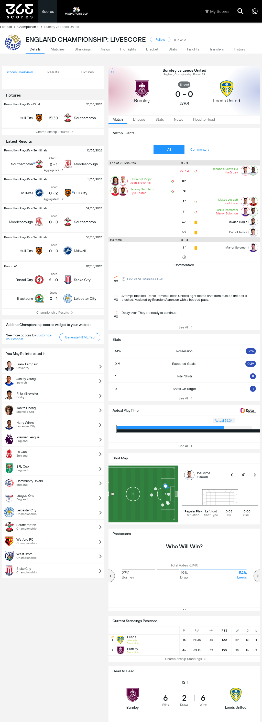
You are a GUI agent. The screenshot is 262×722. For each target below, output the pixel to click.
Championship (30, 27)
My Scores (217, 11)
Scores (47, 11)
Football (8, 27)
